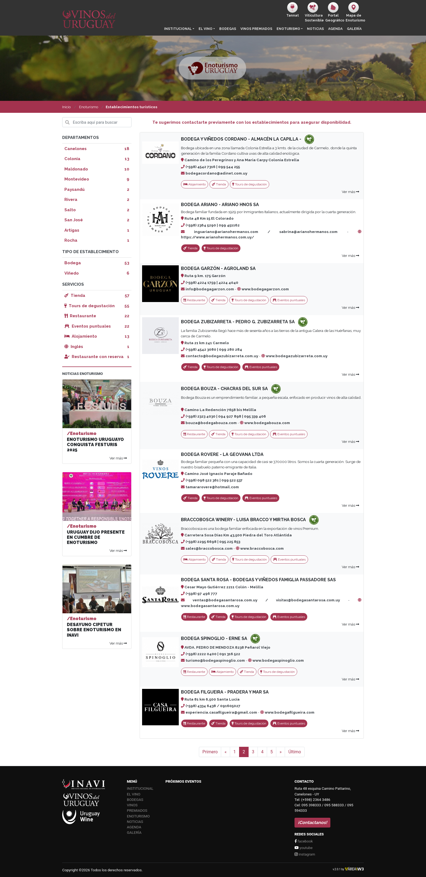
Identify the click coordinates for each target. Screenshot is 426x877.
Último (294, 751)
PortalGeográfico (334, 12)
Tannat (292, 9)
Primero (210, 751)
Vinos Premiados (256, 29)
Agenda (335, 29)
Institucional (178, 29)
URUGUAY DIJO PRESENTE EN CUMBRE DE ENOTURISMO (96, 537)
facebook (304, 841)
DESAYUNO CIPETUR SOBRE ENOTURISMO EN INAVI (94, 629)
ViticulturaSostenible (314, 12)
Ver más (350, 191)
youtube (303, 847)
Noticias (315, 29)
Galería (354, 29)
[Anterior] (225, 752)
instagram (305, 854)
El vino (205, 29)
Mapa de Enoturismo (355, 12)
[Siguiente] (280, 752)
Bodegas (227, 29)
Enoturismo (288, 29)
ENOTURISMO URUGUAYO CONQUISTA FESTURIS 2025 (95, 444)
